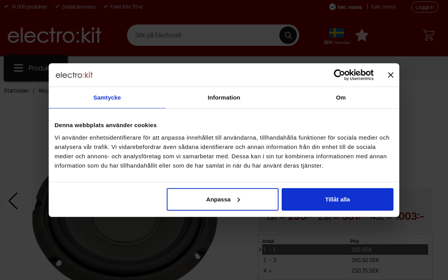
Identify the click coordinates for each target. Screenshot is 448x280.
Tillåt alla (337, 199)
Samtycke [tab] (107, 97)
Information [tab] (224, 97)
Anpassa (223, 199)
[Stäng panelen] (390, 75)
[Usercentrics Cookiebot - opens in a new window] (339, 75)
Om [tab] (341, 97)
